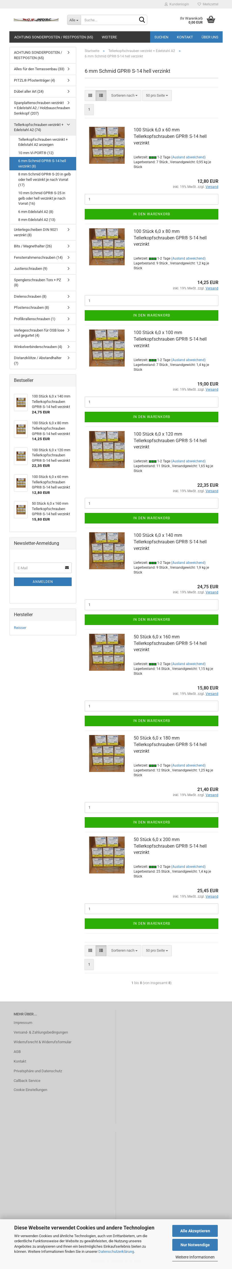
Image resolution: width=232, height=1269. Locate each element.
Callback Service (27, 1080)
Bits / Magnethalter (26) (33, 246)
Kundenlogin (177, 4)
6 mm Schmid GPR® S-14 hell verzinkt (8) (42, 163)
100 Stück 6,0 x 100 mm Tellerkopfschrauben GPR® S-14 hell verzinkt (170, 339)
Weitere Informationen (195, 1257)
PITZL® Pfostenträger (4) (34, 80)
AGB (17, 1051)
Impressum (23, 1022)
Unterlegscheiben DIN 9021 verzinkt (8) (36, 232)
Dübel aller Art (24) (29, 91)
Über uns (210, 37)
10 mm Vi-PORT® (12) (36, 153)
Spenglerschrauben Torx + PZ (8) (37, 282)
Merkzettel (208, 4)
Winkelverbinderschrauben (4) (38, 347)
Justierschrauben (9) (30, 268)
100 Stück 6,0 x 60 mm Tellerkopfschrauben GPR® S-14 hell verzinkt (170, 136)
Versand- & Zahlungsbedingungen (41, 1032)
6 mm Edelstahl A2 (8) (35, 212)
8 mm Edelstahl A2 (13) (36, 220)
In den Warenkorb (151, 214)
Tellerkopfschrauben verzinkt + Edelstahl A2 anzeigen (43, 142)
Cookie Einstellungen (30, 1090)
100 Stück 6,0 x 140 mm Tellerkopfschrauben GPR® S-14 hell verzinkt (170, 542)
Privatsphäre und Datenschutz (38, 1071)
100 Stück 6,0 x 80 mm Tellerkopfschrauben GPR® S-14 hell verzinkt (170, 238)
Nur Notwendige (195, 1245)
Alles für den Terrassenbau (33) (39, 69)
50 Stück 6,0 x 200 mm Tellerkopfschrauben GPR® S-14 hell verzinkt (170, 846)
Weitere (109, 37)
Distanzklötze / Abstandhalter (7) (37, 360)
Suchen (161, 37)
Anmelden (43, 582)
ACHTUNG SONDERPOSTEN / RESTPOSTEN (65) (53, 37)
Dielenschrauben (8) (30, 296)
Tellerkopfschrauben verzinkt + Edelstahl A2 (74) (38, 127)
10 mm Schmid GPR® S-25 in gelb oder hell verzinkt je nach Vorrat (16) (41, 198)
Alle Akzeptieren (195, 1231)
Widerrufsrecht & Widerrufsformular (42, 1042)
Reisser (20, 628)
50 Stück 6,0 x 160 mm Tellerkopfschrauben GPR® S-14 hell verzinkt (170, 643)
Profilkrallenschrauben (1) (34, 319)
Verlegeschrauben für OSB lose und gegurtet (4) (39, 333)
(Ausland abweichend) (188, 157)
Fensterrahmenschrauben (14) (38, 257)
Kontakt (185, 37)
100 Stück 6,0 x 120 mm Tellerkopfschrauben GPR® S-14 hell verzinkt (170, 440)
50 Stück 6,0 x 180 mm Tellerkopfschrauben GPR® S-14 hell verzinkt (170, 744)
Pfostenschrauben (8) (31, 307)
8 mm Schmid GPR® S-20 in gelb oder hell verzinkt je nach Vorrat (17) (44, 179)
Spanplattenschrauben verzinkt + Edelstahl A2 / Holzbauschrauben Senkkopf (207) (42, 108)
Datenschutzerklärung (116, 1251)
